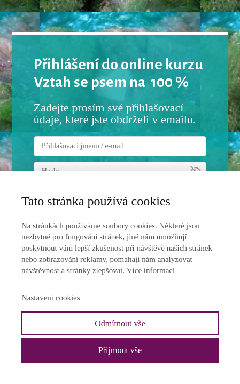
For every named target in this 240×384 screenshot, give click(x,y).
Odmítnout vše (120, 323)
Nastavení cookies (50, 297)
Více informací (151, 270)
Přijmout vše (120, 350)
